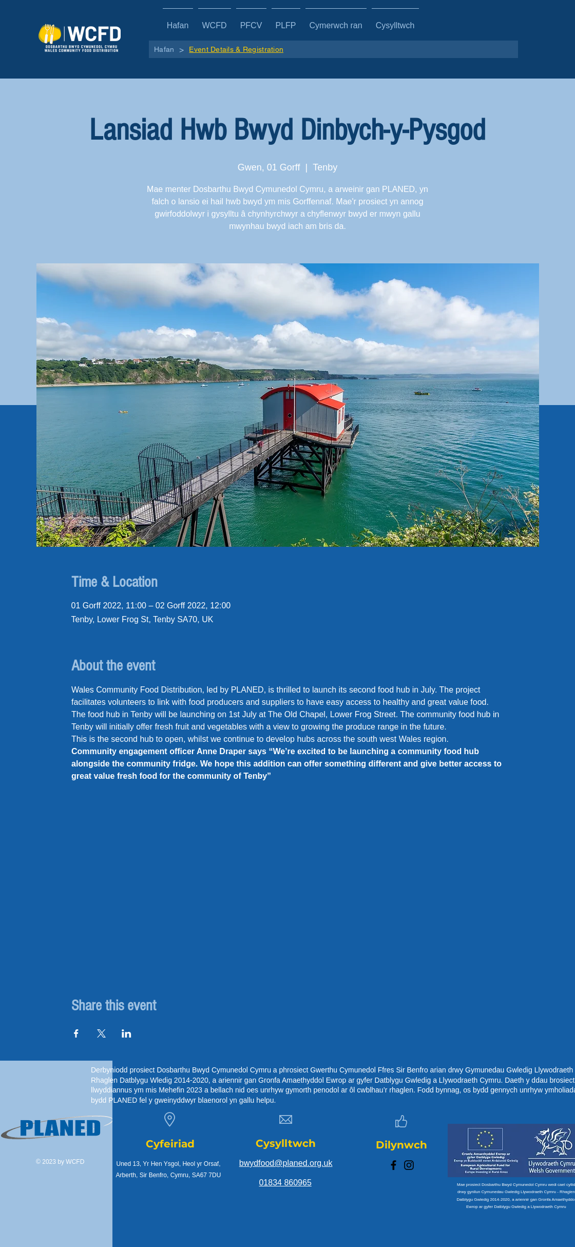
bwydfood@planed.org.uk (286, 1163)
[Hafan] (164, 49)
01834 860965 (285, 1182)
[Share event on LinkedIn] (126, 1033)
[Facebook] (393, 1165)
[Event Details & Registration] (236, 49)
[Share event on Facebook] (76, 1033)
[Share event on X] (101, 1033)
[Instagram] (408, 1165)
